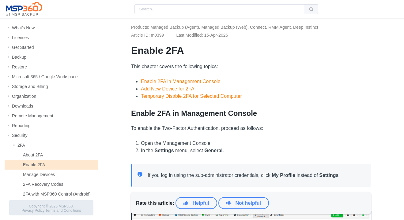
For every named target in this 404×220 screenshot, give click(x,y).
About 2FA (33, 154)
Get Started (23, 47)
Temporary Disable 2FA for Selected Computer (191, 96)
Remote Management (32, 115)
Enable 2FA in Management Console (181, 81)
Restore (19, 66)
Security (20, 135)
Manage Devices (39, 174)
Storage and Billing (30, 86)
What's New (23, 27)
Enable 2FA (34, 164)
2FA (21, 145)
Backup (19, 57)
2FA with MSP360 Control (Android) (57, 194)
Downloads (22, 106)
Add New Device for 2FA (167, 88)
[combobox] (219, 9)
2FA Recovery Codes (43, 184)
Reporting (21, 125)
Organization (24, 96)
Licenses (20, 37)
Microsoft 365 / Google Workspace (45, 76)
